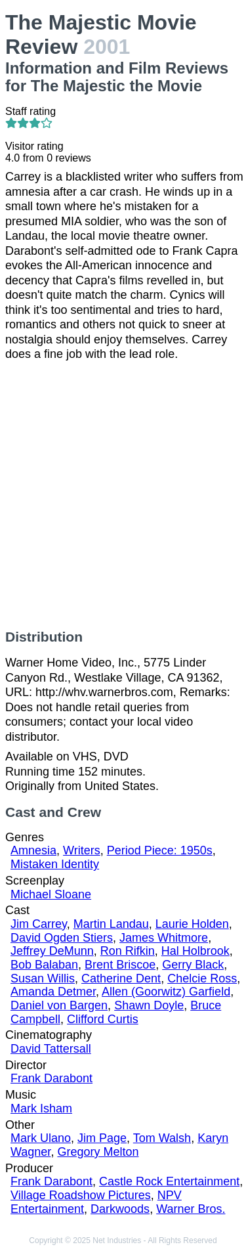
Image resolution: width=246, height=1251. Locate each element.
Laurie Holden (192, 924)
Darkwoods (120, 1209)
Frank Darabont (51, 1078)
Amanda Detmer (53, 991)
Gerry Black (193, 964)
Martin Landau (111, 924)
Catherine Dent (121, 978)
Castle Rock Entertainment (169, 1181)
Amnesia (33, 850)
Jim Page (102, 1138)
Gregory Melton (97, 1151)
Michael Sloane (50, 894)
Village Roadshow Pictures (80, 1195)
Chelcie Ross (202, 978)
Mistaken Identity (54, 864)
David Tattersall (50, 1048)
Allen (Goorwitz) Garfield (166, 991)
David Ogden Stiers (61, 937)
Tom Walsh (162, 1138)
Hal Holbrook (195, 950)
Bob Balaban (44, 964)
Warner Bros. (190, 1209)
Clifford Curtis (102, 1019)
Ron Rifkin (127, 950)
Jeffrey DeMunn (52, 950)
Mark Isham (41, 1108)
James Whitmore (163, 937)
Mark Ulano (40, 1138)
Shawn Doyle (149, 1005)
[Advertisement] (123, 495)
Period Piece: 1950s (160, 850)
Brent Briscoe (120, 964)
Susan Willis (42, 978)
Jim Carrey (38, 924)
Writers (81, 850)
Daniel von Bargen (59, 1005)
